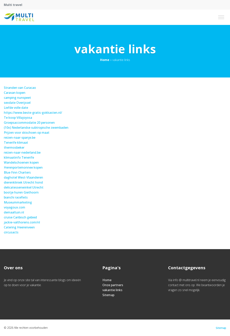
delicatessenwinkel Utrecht (23, 187)
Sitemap (108, 295)
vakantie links (112, 290)
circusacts (11, 232)
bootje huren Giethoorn (21, 192)
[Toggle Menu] (221, 17)
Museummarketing (18, 202)
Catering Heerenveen (19, 227)
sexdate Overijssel (17, 102)
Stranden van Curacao (20, 88)
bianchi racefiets (16, 197)
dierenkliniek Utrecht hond (23, 182)
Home (104, 60)
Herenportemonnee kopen (23, 167)
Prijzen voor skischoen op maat (26, 132)
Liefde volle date (16, 107)
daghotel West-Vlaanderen (23, 177)
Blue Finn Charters (17, 172)
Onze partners (112, 285)
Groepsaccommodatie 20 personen (29, 122)
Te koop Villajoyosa (18, 117)
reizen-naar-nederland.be (22, 152)
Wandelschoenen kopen (21, 162)
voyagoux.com (14, 207)
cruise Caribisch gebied (20, 217)
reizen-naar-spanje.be (19, 137)
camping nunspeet (17, 98)
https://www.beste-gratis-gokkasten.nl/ (33, 112)
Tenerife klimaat (16, 142)
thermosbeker (14, 147)
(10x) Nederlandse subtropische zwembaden (36, 127)
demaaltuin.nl (14, 212)
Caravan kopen (14, 93)
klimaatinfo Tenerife (19, 157)
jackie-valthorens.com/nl (22, 222)
